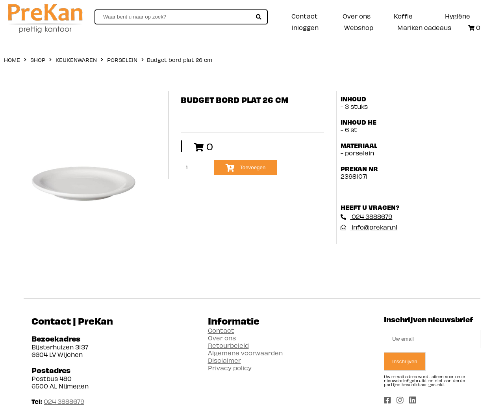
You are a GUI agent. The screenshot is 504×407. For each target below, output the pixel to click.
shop (37, 59)
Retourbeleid (228, 345)
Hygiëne (457, 16)
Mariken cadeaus (424, 27)
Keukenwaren (76, 59)
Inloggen (305, 27)
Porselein (122, 59)
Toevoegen (246, 168)
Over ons (357, 16)
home (12, 59)
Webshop (358, 27)
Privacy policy (230, 368)
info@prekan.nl (369, 227)
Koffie (403, 16)
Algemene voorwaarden (245, 353)
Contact (304, 16)
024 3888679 (366, 216)
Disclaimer (224, 360)
